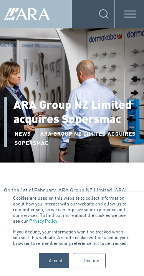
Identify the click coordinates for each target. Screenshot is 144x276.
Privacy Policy (43, 221)
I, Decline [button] (89, 260)
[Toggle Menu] (130, 14)
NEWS (23, 134)
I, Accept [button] (54, 260)
